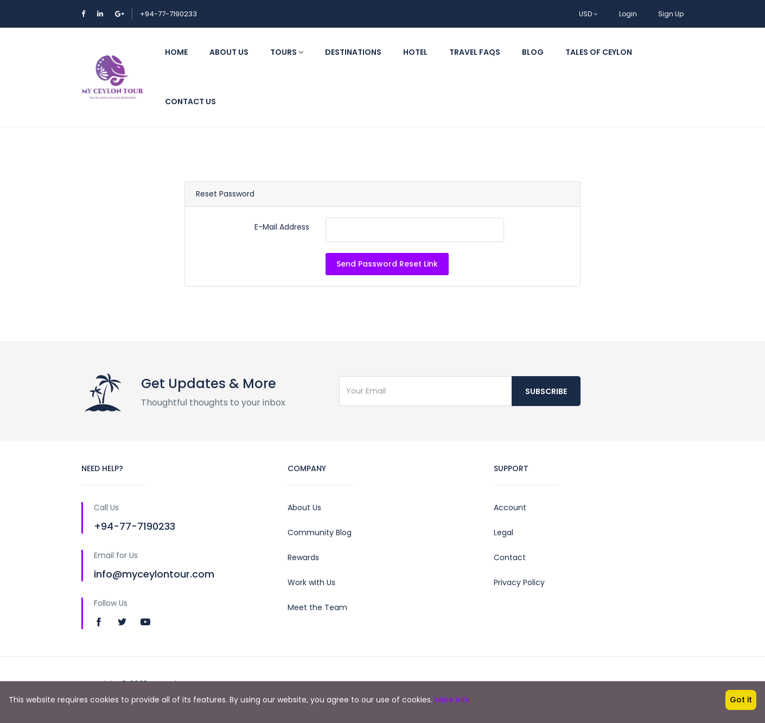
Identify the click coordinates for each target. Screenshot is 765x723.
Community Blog (320, 532)
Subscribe (546, 391)
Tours (286, 52)
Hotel (415, 52)
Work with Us (311, 582)
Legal (503, 532)
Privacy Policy (519, 582)
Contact (510, 557)
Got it (741, 699)
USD (588, 13)
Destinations (353, 52)
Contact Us (190, 101)
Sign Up (671, 13)
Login (628, 13)
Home (176, 52)
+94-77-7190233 (168, 14)
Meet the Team (317, 607)
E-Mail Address (281, 226)
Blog (533, 52)
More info (452, 699)
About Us (228, 52)
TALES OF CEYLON (598, 52)
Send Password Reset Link (387, 263)
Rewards (303, 557)
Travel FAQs (474, 52)
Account (510, 507)
